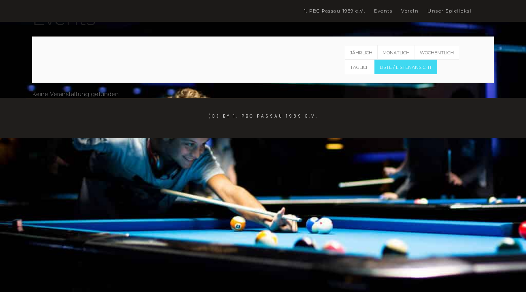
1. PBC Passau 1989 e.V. (335, 11)
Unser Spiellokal (450, 11)
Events (383, 11)
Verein (410, 11)
